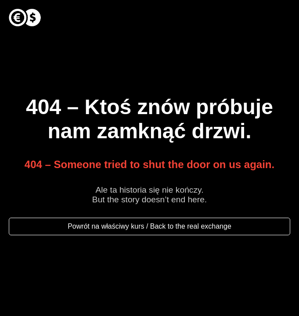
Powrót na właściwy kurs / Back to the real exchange (149, 226)
